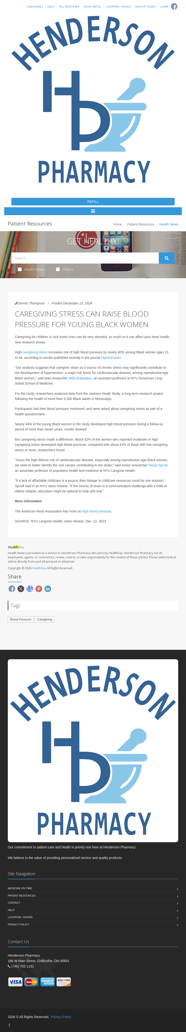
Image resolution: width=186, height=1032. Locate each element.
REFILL (92, 202)
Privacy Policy (18, 924)
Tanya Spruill (157, 465)
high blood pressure (96, 511)
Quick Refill (93, 6)
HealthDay (39, 568)
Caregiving (44, 619)
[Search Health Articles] (85, 258)
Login (164, 6)
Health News (31, 269)
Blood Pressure (20, 619)
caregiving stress (35, 352)
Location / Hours (118, 6)
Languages (35, 6)
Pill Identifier (69, 6)
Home (117, 224)
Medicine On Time (20, 888)
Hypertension (111, 358)
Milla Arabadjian (80, 378)
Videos (65, 269)
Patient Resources (140, 224)
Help (51, 6)
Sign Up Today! (145, 6)
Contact (14, 902)
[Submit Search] (167, 258)
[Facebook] (174, 6)
